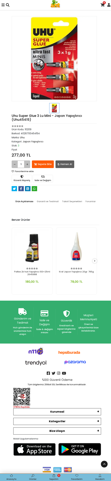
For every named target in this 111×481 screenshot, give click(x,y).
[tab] (24, 201)
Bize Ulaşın (57, 431)
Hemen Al (65, 164)
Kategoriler (57, 421)
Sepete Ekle (43, 164)
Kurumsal (57, 412)
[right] (95, 261)
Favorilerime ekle (23, 171)
